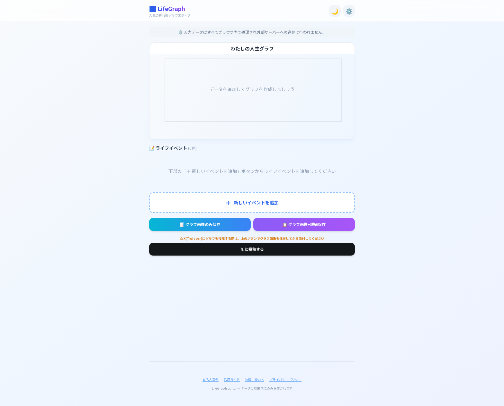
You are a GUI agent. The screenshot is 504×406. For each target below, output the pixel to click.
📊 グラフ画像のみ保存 (200, 224)
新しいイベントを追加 (252, 202)
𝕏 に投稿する (252, 249)
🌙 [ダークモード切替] (334, 11)
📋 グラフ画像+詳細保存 (304, 224)
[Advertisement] (252, 311)
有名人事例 (211, 379)
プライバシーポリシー (285, 379)
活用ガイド (232, 379)
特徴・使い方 (254, 379)
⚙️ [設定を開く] (349, 11)
